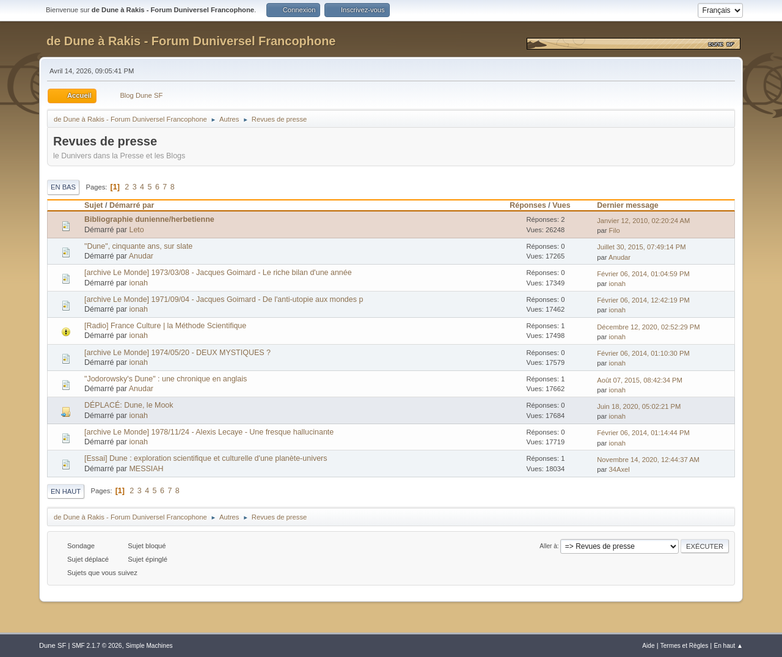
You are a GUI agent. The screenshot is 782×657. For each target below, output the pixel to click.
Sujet (93, 205)
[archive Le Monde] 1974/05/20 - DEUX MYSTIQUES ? (177, 352)
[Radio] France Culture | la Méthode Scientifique (165, 325)
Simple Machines (149, 645)
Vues (566, 205)
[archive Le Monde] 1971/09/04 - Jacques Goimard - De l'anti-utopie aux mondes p (223, 299)
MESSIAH (146, 468)
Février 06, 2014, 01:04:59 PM (643, 273)
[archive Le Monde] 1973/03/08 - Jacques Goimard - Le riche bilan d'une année (218, 272)
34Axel (619, 469)
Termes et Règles (684, 645)
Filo (614, 230)
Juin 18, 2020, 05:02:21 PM (639, 406)
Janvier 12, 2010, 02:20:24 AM (643, 220)
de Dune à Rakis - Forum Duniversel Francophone (190, 41)
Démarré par (131, 205)
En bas (63, 187)
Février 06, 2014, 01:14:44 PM (643, 432)
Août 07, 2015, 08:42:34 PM (639, 380)
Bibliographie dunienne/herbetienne (149, 219)
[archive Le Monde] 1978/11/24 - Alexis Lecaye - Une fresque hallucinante (209, 432)
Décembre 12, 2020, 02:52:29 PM (648, 327)
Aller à (548, 546)
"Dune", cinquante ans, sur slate (138, 246)
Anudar (141, 256)
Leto (136, 230)
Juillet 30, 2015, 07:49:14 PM (641, 247)
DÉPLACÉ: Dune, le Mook (129, 405)
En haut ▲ (728, 645)
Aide (648, 645)
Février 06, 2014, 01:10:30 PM (643, 353)
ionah (138, 283)
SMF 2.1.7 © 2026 (96, 645)
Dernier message (628, 205)
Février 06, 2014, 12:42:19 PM (643, 300)
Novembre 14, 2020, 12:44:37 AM (648, 459)
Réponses (528, 205)
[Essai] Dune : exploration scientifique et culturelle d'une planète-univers (205, 458)
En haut (66, 491)
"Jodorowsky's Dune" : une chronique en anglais (165, 379)
